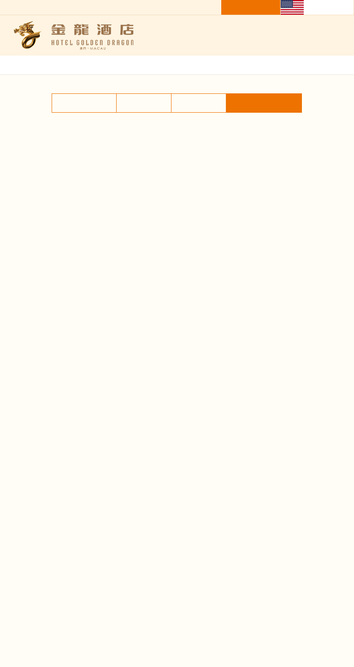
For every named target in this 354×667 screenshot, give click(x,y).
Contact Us (260, 519)
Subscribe (128, 619)
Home (306, 118)
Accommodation (83, 156)
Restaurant (143, 156)
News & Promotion (261, 493)
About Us (93, 519)
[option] (177, 266)
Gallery (334, 118)
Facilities (198, 156)
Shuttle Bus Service (265, 156)
